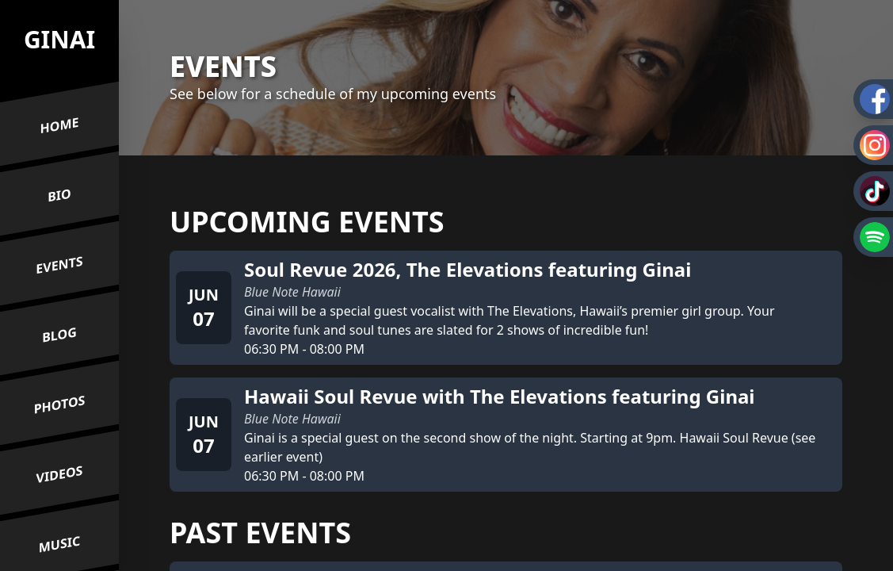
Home (59, 125)
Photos (60, 405)
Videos (59, 474)
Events (59, 265)
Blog (59, 335)
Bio (59, 195)
